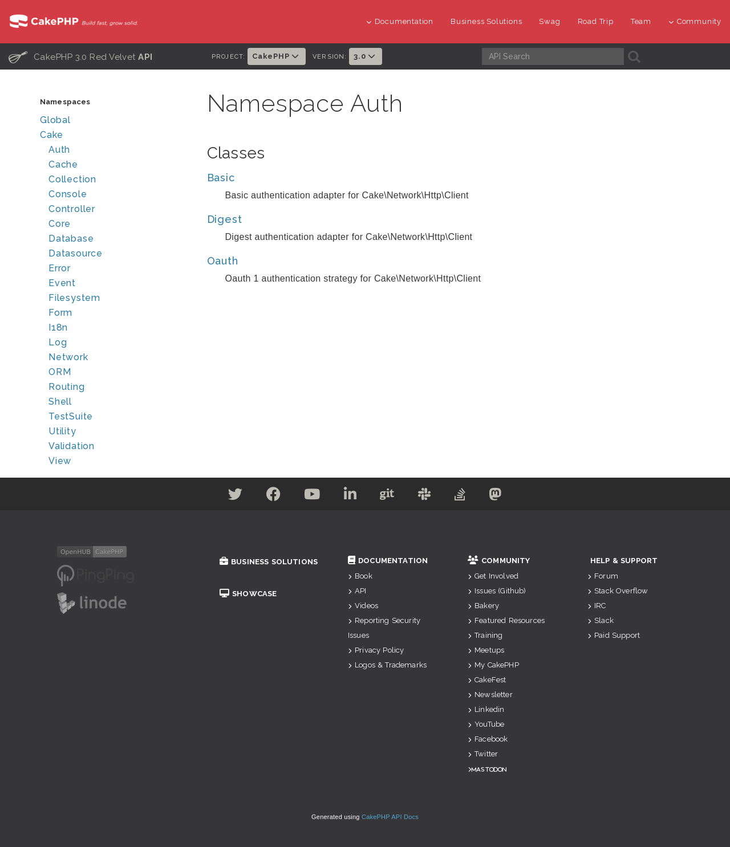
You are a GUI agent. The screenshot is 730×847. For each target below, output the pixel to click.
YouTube (486, 724)
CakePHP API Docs (390, 816)
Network (68, 357)
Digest (224, 219)
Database (71, 238)
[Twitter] (235, 496)
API (357, 591)
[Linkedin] (350, 496)
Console (67, 194)
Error (59, 268)
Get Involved (493, 576)
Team (641, 21)
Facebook (488, 739)
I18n (58, 327)
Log (57, 342)
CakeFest (487, 679)
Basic (221, 178)
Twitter (483, 754)
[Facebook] (273, 496)
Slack (600, 620)
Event (62, 283)
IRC (596, 605)
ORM (59, 372)
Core (59, 223)
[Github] (387, 496)
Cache (63, 164)
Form (60, 312)
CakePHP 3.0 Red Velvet (81, 56)
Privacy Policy (376, 650)
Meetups (486, 650)
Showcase (248, 593)
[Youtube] (312, 496)
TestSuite (70, 416)
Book (360, 576)
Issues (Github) (497, 591)
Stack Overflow (617, 591)
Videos (363, 605)
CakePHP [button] (276, 56)
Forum (602, 576)
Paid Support (613, 635)
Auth (59, 149)
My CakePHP (493, 665)
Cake (51, 134)
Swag (549, 21)
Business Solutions (486, 21)
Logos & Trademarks (387, 665)
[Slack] (424, 496)
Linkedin (486, 709)
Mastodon (489, 769)
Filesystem (74, 297)
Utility (62, 431)
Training (485, 635)
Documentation (399, 21)
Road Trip (596, 21)
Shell (60, 401)
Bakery (483, 605)
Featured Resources (506, 620)
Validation (71, 446)
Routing (66, 386)
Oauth (222, 261)
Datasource (75, 253)
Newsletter (490, 694)
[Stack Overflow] (460, 496)
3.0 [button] (366, 56)
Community (694, 21)
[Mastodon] (495, 496)
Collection (72, 179)
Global (55, 120)
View (59, 460)
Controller (71, 208)
